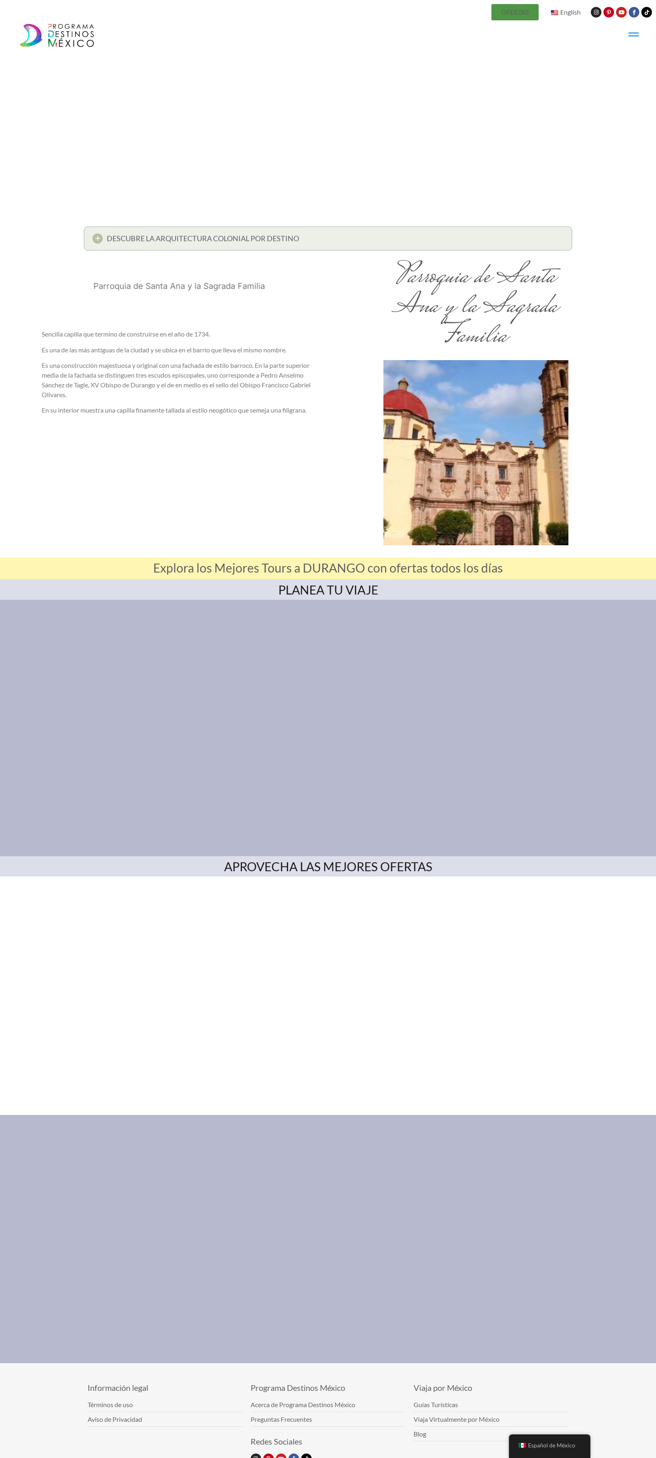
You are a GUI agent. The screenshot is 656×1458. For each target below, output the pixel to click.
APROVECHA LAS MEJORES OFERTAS (328, 866)
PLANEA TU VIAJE (328, 589)
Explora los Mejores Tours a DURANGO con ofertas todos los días (328, 567)
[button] (328, 241)
